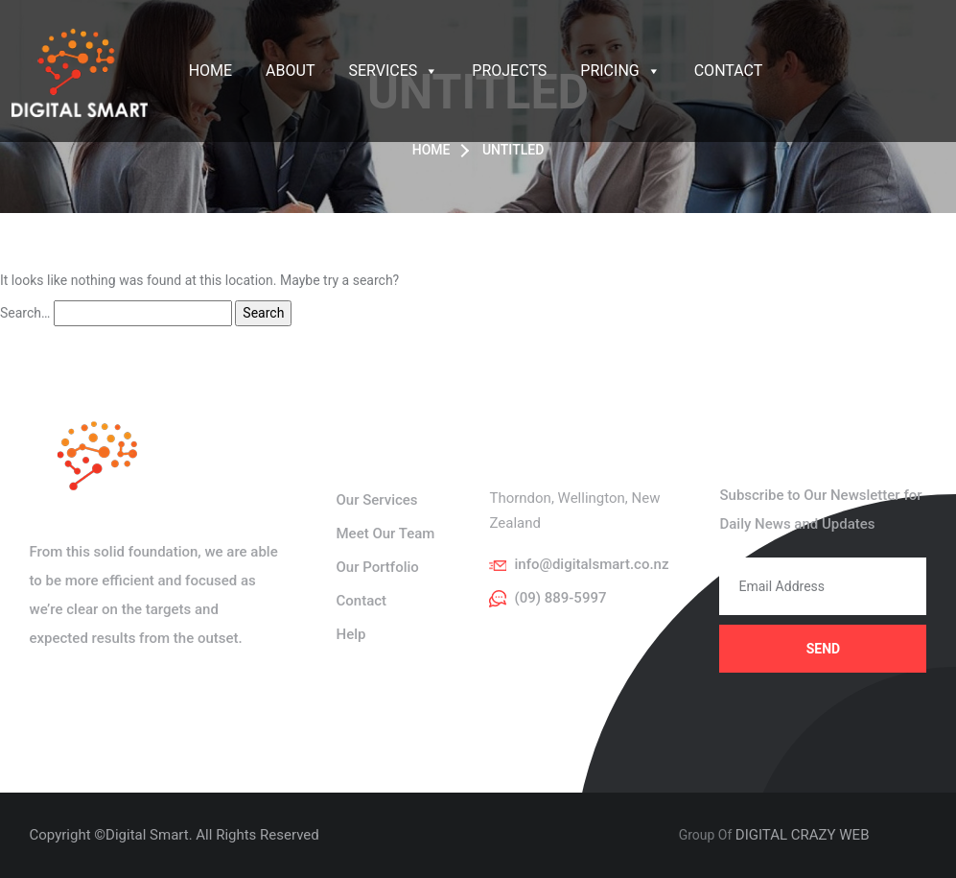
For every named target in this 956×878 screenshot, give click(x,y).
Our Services (376, 500)
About (290, 70)
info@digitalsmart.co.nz (591, 564)
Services (393, 70)
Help (350, 634)
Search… (25, 312)
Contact (728, 70)
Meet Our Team (385, 533)
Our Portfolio (377, 567)
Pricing (620, 70)
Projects (509, 70)
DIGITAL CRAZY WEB (802, 834)
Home (210, 70)
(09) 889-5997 (560, 597)
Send (823, 648)
